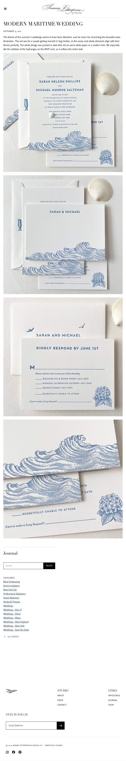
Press (60, 700)
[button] (6, 9)
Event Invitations (9, 586)
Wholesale (114, 696)
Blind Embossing (9, 582)
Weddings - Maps (10, 618)
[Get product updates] (31, 726)
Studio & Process (9, 602)
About (60, 696)
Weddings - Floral (9, 614)
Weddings (6, 606)
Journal (112, 700)
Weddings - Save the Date (14, 630)
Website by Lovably (54, 745)
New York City (8, 590)
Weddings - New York (11, 626)
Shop (111, 705)
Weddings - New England (14, 622)
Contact (61, 705)
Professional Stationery (12, 594)
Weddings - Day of (10, 610)
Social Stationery (9, 598)
